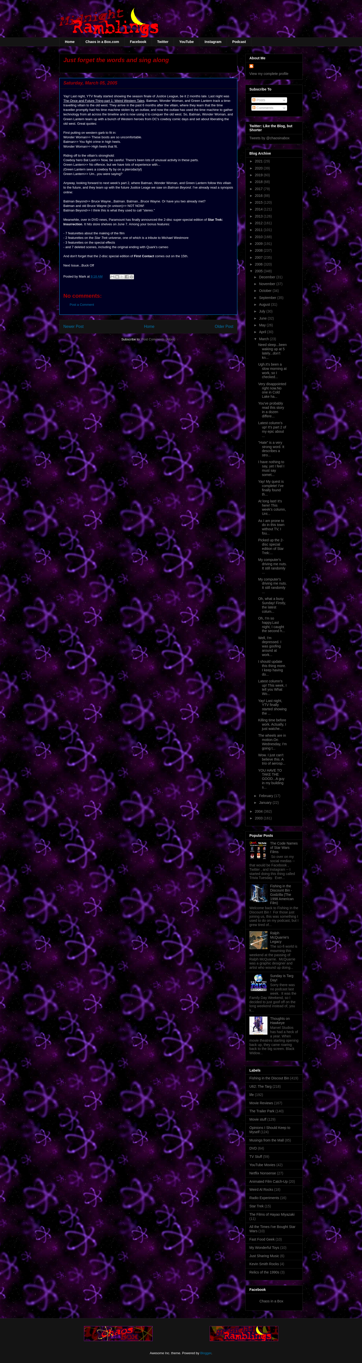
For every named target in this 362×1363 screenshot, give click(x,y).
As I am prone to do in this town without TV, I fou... (271, 527)
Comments (263, 108)
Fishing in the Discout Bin (269, 1078)
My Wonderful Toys (264, 1248)
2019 (259, 175)
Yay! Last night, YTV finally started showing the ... (272, 707)
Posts (258, 100)
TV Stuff (255, 1157)
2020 (259, 168)
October (266, 291)
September (268, 298)
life (251, 1095)
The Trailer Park (262, 1111)
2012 (259, 223)
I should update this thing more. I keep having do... (272, 667)
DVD (253, 1148)
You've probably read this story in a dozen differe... (271, 409)
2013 (259, 216)
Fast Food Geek (262, 1239)
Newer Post (73, 326)
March (264, 339)
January (266, 803)
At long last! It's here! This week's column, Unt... (272, 507)
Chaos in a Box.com (102, 42)
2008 (259, 250)
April (263, 332)
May (262, 325)
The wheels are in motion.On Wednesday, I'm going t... (272, 741)
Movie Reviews (261, 1103)
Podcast (239, 42)
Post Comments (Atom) (158, 339)
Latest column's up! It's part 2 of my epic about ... (272, 429)
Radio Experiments (264, 1198)
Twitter (162, 42)
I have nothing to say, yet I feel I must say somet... (271, 468)
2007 (259, 257)
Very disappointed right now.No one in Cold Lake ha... (272, 390)
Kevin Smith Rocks (264, 1264)
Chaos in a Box (271, 1301)
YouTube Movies (262, 1165)
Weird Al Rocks (261, 1190)
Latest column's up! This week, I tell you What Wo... (272, 687)
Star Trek (256, 1206)
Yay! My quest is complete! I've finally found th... (271, 487)
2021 (259, 161)
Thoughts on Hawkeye (280, 1021)
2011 (259, 230)
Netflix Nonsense (262, 1173)
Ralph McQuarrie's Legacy (279, 937)
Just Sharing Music (264, 1256)
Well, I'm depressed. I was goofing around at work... (269, 646)
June (263, 318)
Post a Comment (82, 304)
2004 (259, 811)
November (267, 284)
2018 (259, 182)
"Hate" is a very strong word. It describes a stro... (271, 449)
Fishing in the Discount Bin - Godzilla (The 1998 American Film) (282, 894)
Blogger (205, 1353)
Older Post (224, 326)
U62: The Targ (260, 1086)
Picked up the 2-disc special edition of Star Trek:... (271, 546)
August (265, 304)
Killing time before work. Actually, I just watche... (272, 724)
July (262, 311)
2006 (259, 264)
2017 (259, 189)
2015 (259, 202)
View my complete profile (268, 74)
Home (70, 42)
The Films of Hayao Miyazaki (272, 1214)
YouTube (186, 42)
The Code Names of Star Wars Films (284, 847)
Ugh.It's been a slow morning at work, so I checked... (272, 370)
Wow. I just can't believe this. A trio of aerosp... (271, 759)
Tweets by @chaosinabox (269, 138)
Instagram (213, 42)
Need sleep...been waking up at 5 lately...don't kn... (272, 351)
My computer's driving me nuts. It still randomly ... (272, 566)
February (266, 796)
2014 (259, 209)
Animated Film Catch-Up (268, 1181)
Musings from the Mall (266, 1140)
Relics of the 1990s (264, 1272)
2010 (259, 237)
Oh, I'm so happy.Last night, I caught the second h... (271, 624)
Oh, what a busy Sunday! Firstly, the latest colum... (272, 605)
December (267, 277)
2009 (259, 244)
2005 (259, 271)
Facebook (138, 42)
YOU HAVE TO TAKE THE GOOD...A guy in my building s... (271, 778)
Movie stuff (257, 1119)
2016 (259, 196)
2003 (259, 818)
